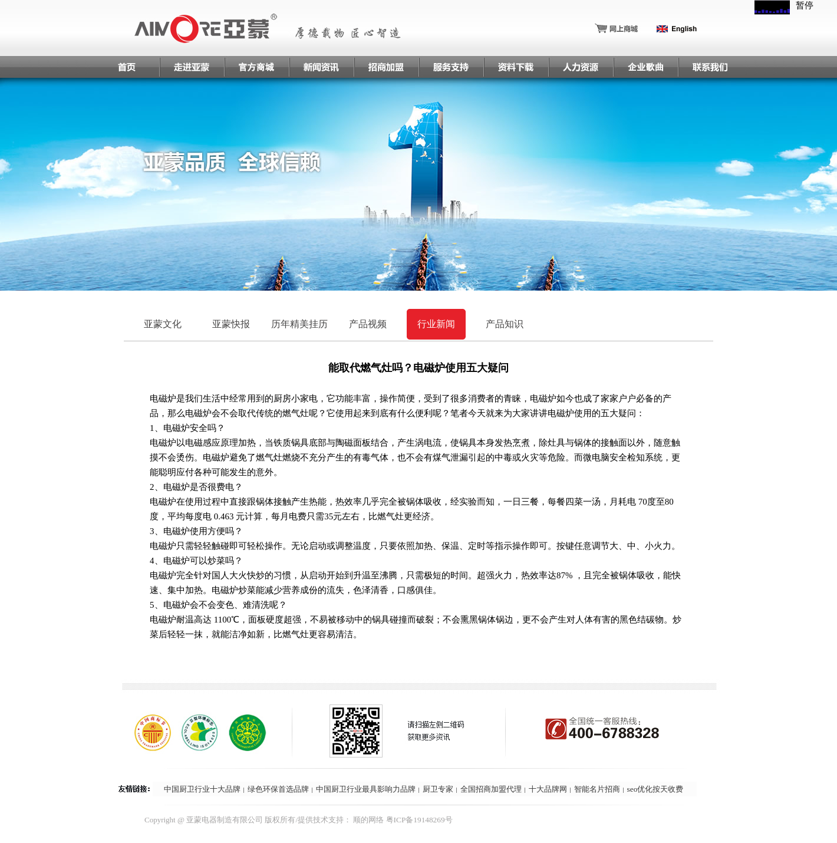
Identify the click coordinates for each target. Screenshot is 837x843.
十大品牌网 (548, 789)
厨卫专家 (438, 789)
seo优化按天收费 (655, 789)
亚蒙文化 (163, 324)
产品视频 (368, 324)
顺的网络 (368, 819)
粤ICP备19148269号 (419, 819)
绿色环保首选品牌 (278, 789)
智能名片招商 (597, 789)
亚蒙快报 (231, 324)
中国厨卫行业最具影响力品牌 (366, 789)
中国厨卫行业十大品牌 (202, 789)
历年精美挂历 (299, 324)
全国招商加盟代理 (491, 789)
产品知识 (504, 324)
